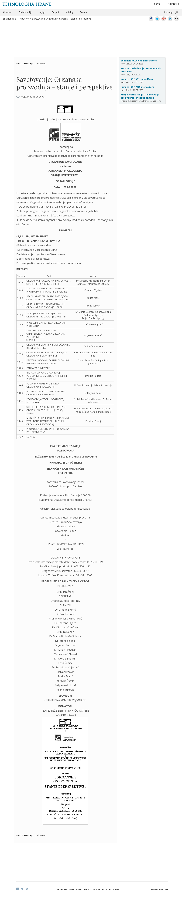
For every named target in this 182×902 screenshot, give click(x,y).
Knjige (42, 12)
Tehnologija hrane (26, 4)
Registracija (173, 3)
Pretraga (168, 12)
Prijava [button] (156, 3)
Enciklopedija (25, 12)
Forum (83, 12)
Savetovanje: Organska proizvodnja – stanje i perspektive (61, 18)
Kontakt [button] (163, 889)
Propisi (55, 12)
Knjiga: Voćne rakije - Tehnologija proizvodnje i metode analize (140, 96)
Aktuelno (7, 12)
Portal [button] (154, 889)
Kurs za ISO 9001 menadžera (137, 79)
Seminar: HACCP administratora (139, 60)
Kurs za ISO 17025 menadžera (137, 86)
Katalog (69, 12)
